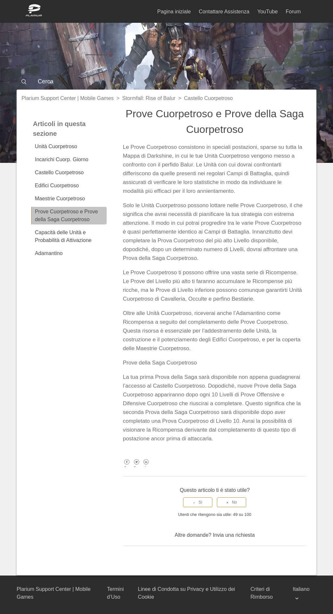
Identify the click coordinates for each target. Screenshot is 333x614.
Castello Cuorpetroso (208, 98)
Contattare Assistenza (224, 11)
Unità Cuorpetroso (56, 146)
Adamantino (48, 253)
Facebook (127, 466)
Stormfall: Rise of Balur (149, 98)
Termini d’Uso (115, 593)
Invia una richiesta (234, 535)
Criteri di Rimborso (261, 593)
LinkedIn (146, 466)
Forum (293, 11)
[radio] (197, 502)
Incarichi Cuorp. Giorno (61, 159)
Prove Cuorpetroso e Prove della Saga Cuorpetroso (66, 215)
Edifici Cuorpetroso (57, 185)
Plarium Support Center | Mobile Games (67, 98)
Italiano (301, 589)
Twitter (136, 466)
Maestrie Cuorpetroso (60, 198)
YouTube (267, 11)
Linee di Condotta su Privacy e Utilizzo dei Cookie (186, 593)
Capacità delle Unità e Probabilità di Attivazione (63, 236)
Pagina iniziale (174, 11)
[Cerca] (166, 81)
